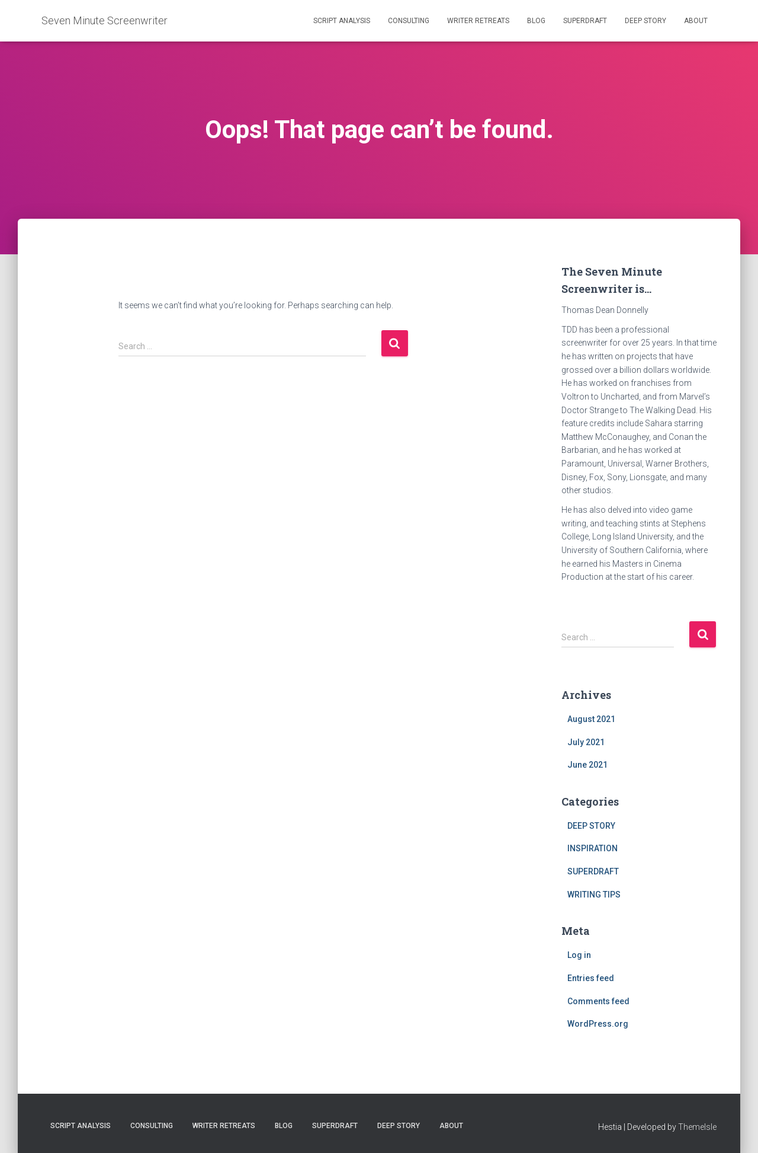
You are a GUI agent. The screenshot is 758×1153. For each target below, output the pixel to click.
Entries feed (590, 978)
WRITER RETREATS (478, 21)
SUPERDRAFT (585, 21)
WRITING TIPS (594, 894)
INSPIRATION (592, 848)
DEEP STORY (645, 21)
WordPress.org (597, 1024)
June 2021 (587, 764)
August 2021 (591, 719)
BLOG (536, 21)
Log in (579, 955)
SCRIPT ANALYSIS (341, 21)
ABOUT (696, 21)
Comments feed (598, 1001)
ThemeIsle (697, 1127)
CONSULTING (408, 21)
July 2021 (586, 742)
